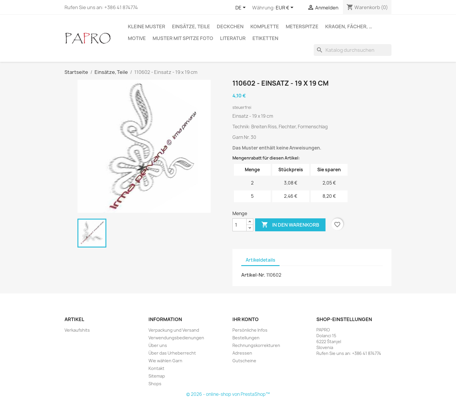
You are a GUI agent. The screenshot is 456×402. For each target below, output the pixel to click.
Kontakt (156, 368)
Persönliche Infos (249, 330)
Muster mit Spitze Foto (183, 38)
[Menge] (239, 224)
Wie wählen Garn (165, 360)
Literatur (233, 38)
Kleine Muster (146, 26)
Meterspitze (302, 26)
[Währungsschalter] (285, 7)
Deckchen (230, 26)
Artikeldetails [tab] (260, 260)
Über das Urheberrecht (172, 353)
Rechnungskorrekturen (256, 345)
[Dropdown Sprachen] (241, 7)
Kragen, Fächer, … (348, 26)
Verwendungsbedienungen (176, 337)
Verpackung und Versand (173, 330)
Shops (154, 383)
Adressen (242, 353)
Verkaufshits (77, 330)
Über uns (157, 345)
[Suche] (352, 50)
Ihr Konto (245, 319)
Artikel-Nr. (253, 275)
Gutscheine (244, 360)
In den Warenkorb (290, 225)
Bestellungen (246, 337)
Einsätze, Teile (191, 26)
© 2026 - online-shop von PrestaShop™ (228, 394)
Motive (137, 38)
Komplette (264, 26)
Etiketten (265, 38)
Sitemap (156, 376)
